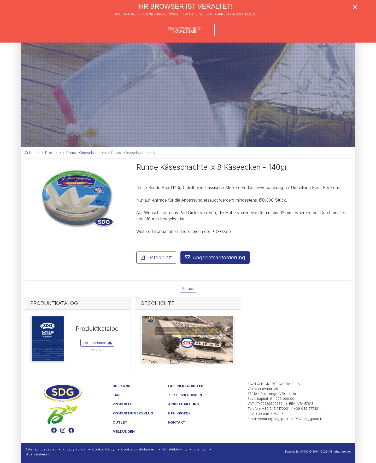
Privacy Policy (73, 449)
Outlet (120, 422)
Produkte (122, 404)
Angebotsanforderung (215, 257)
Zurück (188, 289)
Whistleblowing (174, 449)
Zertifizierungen (185, 395)
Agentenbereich (39, 454)
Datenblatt (156, 257)
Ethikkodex (179, 413)
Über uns (121, 386)
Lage (117, 395)
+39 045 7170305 (269, 414)
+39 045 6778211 (307, 409)
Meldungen (124, 431)
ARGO (304, 451)
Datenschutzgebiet (40, 449)
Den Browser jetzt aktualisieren (185, 30)
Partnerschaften (186, 386)
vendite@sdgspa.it (273, 419)
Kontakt (176, 422)
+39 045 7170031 (275, 409)
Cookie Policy (103, 449)
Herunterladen (97, 343)
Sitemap (200, 449)
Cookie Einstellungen (138, 449)
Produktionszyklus (133, 413)
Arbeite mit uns (183, 404)
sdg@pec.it (312, 419)
